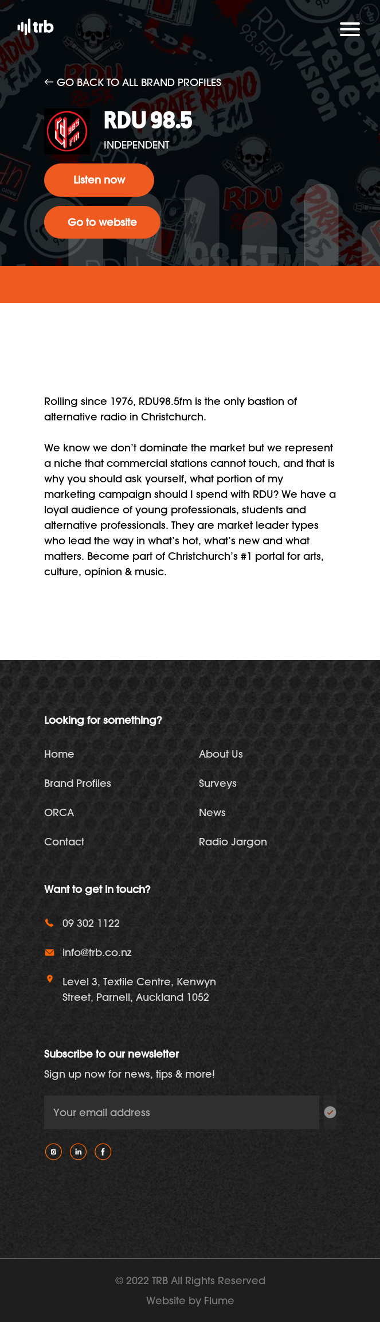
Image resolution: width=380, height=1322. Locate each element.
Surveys (218, 783)
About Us (221, 754)
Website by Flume (190, 1300)
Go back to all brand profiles (132, 82)
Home (59, 754)
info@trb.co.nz (96, 952)
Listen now (99, 179)
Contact (64, 841)
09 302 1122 (91, 923)
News (212, 812)
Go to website (102, 222)
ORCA (59, 812)
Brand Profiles (77, 783)
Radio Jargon (233, 841)
